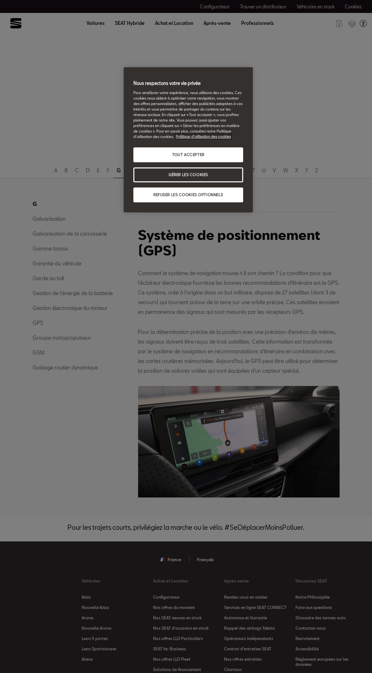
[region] (188, 139)
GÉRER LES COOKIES (188, 175)
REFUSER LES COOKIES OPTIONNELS (188, 195)
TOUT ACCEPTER (188, 155)
